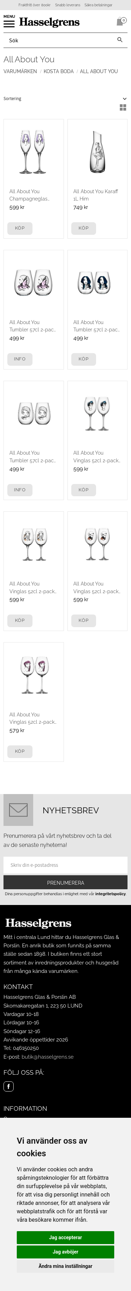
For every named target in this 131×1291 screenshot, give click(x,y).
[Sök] (119, 40)
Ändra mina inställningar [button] (66, 1266)
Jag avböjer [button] (65, 1252)
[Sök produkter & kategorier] (57, 40)
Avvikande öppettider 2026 (35, 1040)
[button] (9, 26)
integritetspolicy (110, 893)
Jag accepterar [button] (65, 1237)
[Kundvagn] (118, 21)
